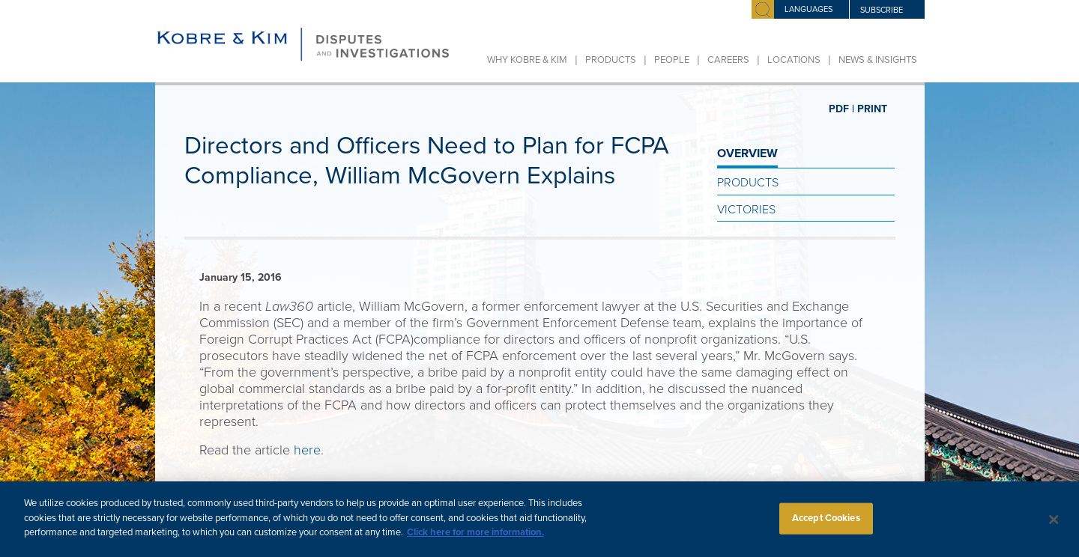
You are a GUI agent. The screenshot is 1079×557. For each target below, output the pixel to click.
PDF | (841, 109)
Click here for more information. (475, 540)
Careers (728, 60)
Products (610, 60)
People (671, 60)
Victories (746, 209)
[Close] (1054, 527)
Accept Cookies (826, 525)
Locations (793, 60)
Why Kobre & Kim (527, 60)
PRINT (872, 109)
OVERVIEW (747, 153)
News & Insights (877, 60)
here (307, 450)
